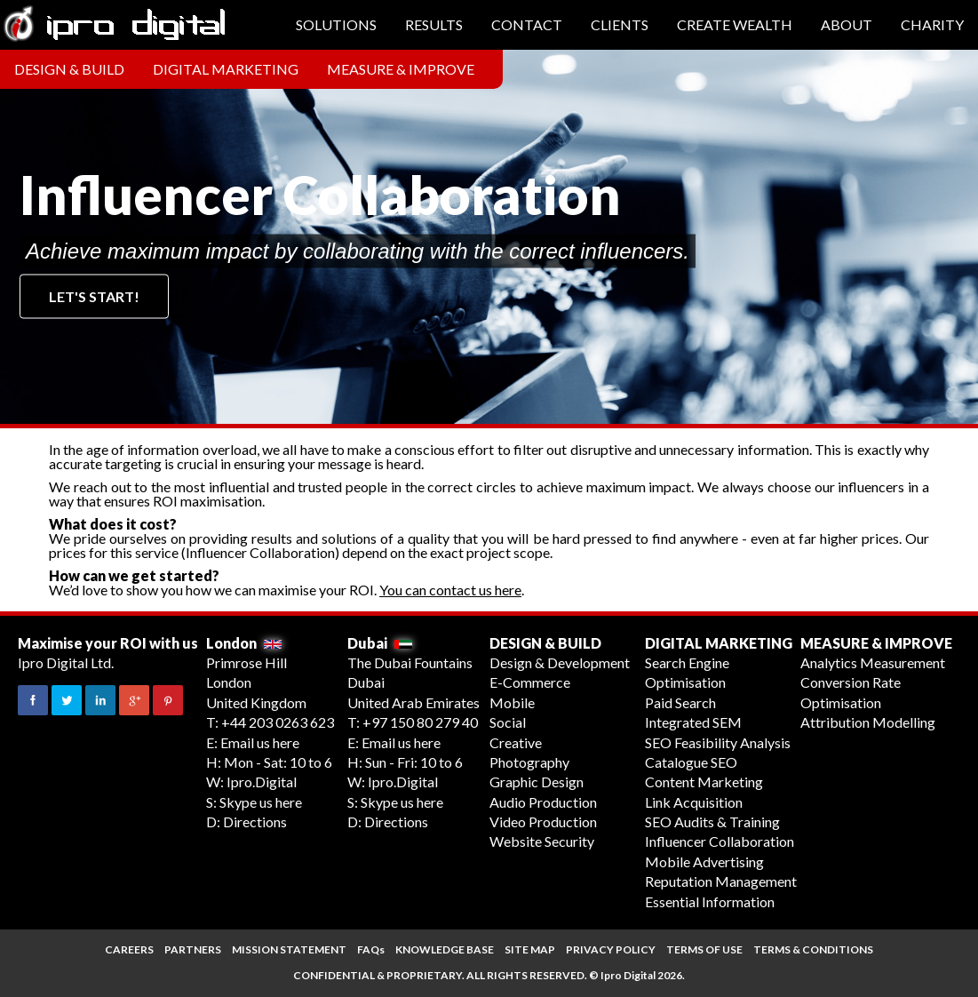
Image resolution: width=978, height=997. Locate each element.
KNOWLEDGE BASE (444, 949)
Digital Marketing (225, 68)
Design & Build (69, 68)
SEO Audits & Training (712, 821)
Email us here (259, 742)
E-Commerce (529, 682)
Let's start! (94, 296)
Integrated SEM (693, 722)
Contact (526, 24)
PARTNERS (192, 949)
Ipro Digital (628, 975)
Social (507, 722)
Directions (255, 821)
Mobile (512, 702)
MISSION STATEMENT (289, 949)
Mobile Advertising (704, 861)
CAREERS (129, 949)
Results (434, 24)
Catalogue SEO (691, 762)
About (846, 24)
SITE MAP (530, 949)
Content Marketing (704, 781)
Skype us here (260, 802)
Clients (619, 24)
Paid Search (680, 702)
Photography (529, 762)
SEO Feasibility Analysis (718, 742)
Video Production (543, 821)
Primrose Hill (246, 662)
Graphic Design (536, 781)
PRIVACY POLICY (611, 949)
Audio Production (543, 802)
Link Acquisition (694, 802)
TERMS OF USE (704, 949)
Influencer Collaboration (719, 841)
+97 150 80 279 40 (420, 722)
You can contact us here (450, 589)
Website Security (541, 841)
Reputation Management (721, 881)
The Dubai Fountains (410, 662)
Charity (932, 24)
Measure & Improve (400, 68)
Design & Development (559, 662)
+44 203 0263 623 (277, 722)
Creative (515, 742)
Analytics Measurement (872, 662)
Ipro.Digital (262, 781)
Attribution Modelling (867, 722)
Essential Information (710, 901)
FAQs (371, 949)
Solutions (336, 24)
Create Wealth (734, 24)
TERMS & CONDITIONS (813, 949)
